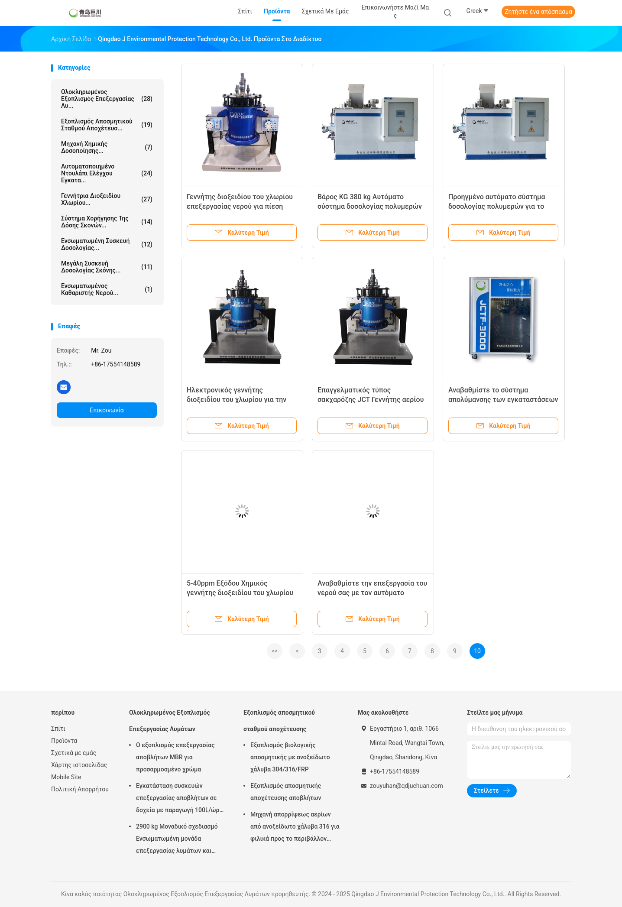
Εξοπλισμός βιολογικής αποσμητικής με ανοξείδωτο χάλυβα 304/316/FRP (290, 757)
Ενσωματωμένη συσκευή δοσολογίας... (106, 244)
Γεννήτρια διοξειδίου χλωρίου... (106, 199)
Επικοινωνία (106, 410)
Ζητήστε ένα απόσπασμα (538, 11)
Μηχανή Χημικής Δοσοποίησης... (106, 147)
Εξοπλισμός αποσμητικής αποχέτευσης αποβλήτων (285, 791)
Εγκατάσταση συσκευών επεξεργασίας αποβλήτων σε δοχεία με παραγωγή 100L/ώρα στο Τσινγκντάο (179, 799)
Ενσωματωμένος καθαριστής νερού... (106, 289)
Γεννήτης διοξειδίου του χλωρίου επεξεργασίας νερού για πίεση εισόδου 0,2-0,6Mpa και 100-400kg (241, 206)
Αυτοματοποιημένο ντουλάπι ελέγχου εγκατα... (106, 173)
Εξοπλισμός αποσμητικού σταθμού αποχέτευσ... (106, 125)
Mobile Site (66, 777)
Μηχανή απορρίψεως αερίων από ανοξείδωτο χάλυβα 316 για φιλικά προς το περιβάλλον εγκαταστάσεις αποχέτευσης (295, 828)
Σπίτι (58, 728)
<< (275, 651)
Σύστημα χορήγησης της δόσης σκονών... (106, 222)
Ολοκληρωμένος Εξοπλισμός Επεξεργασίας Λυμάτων (169, 720)
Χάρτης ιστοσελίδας (79, 764)
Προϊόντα (64, 740)
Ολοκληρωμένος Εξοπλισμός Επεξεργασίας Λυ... (106, 98)
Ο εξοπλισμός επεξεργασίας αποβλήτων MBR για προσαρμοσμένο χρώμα (175, 757)
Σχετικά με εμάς (73, 752)
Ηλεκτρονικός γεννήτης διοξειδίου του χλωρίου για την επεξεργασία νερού (236, 399)
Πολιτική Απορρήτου (80, 789)
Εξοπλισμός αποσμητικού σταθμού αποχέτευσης (279, 720)
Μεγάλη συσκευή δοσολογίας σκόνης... (106, 267)
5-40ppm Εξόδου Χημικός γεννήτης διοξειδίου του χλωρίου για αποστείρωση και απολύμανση (240, 592)
